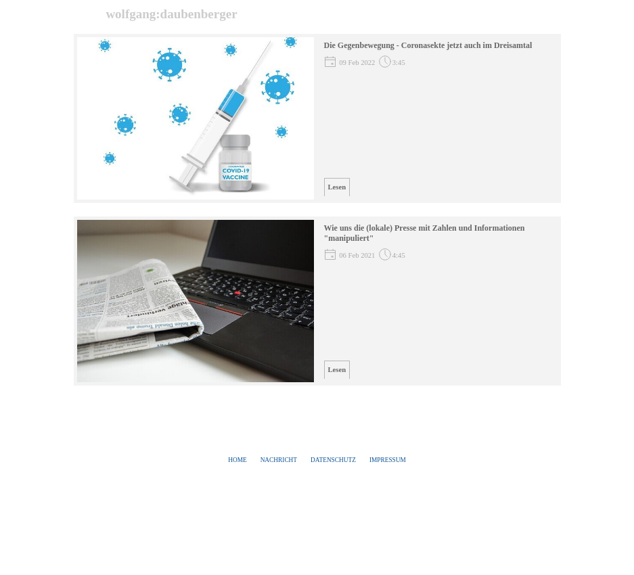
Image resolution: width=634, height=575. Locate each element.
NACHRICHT (279, 460)
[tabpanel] (317, 460)
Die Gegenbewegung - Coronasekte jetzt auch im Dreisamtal (428, 45)
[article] (317, 118)
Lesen (337, 187)
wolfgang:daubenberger (171, 14)
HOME (237, 460)
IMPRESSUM (387, 460)
